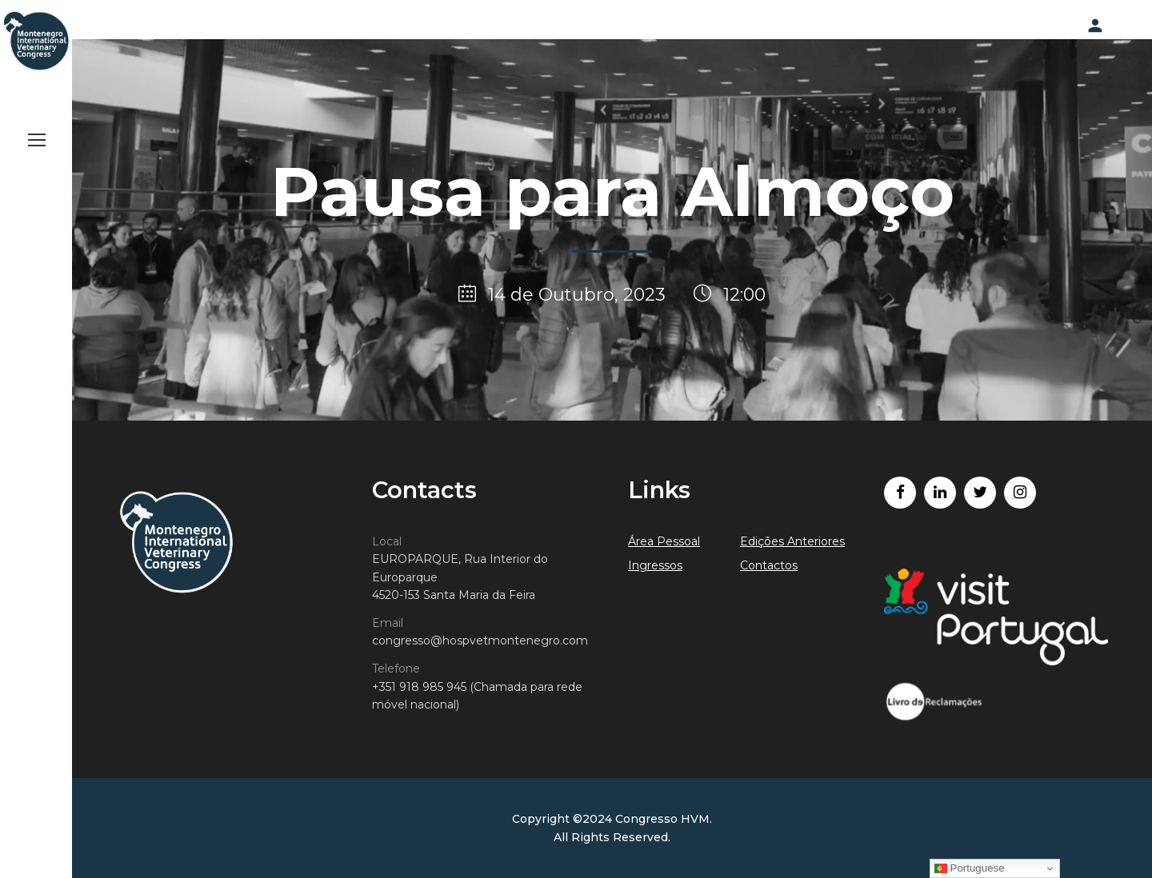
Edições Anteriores (792, 541)
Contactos (769, 565)
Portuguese (969, 868)
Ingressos (655, 565)
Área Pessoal (664, 541)
